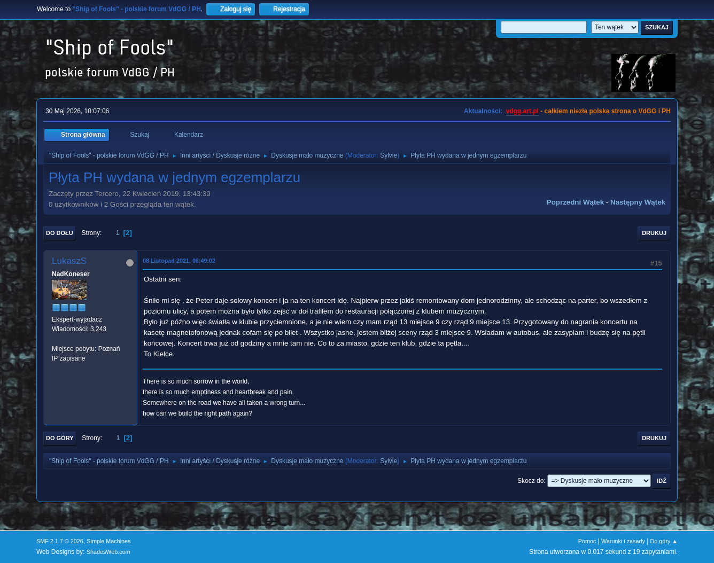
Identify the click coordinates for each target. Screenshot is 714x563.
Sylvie (388, 155)
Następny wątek (637, 202)
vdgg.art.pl (522, 111)
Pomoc (587, 541)
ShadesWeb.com (108, 552)
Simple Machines (108, 541)
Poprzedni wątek (575, 202)
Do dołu (59, 233)
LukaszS (69, 261)
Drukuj (654, 233)
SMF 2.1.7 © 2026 (59, 541)
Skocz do (530, 480)
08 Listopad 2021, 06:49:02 (179, 260)
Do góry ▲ (664, 541)
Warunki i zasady (623, 541)
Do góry (60, 438)
